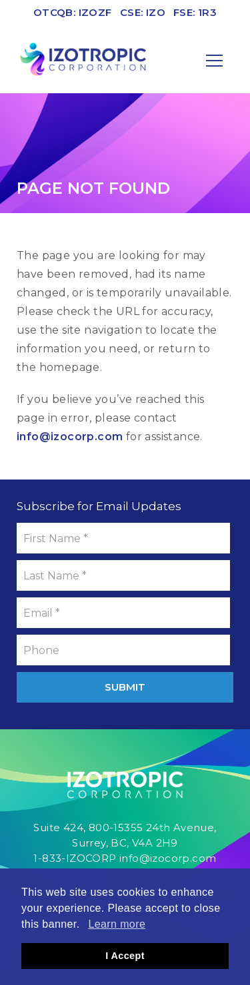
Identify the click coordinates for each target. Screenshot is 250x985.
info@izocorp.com (70, 436)
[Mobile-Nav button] (214, 60)
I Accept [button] (125, 955)
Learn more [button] (116, 924)
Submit (125, 687)
